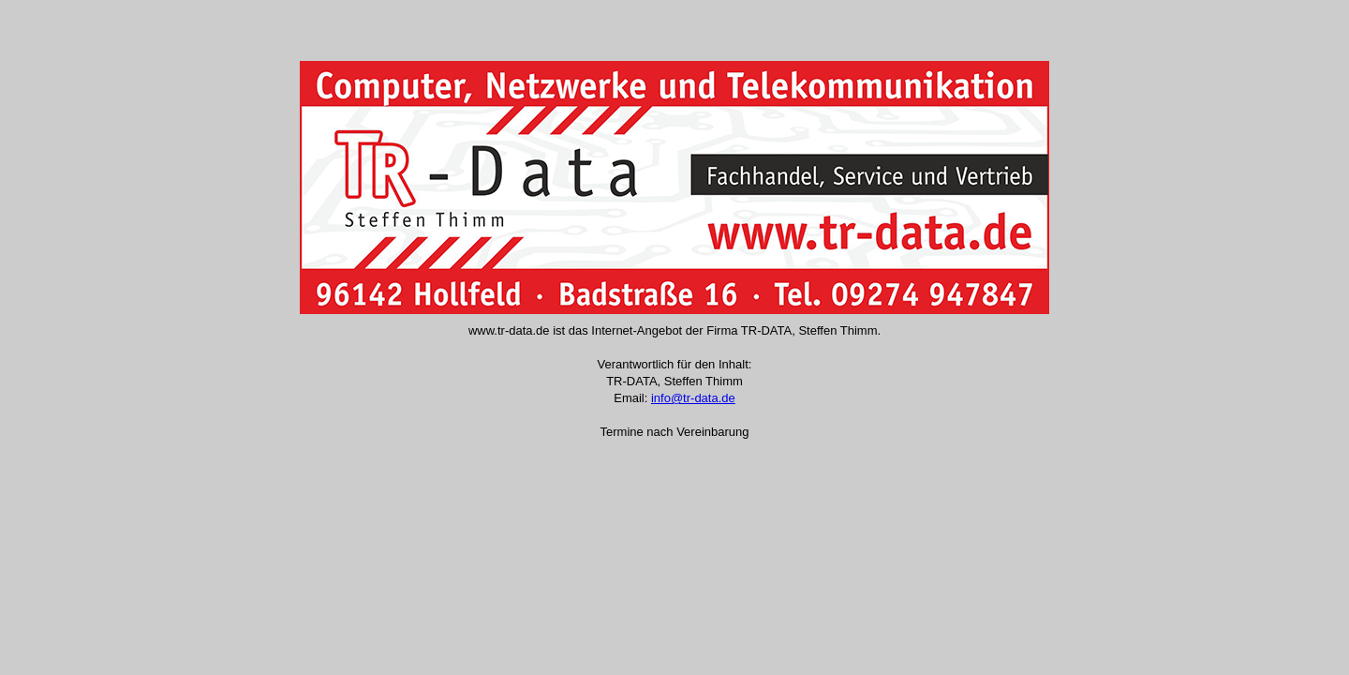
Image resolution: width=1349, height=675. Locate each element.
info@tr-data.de (693, 398)
